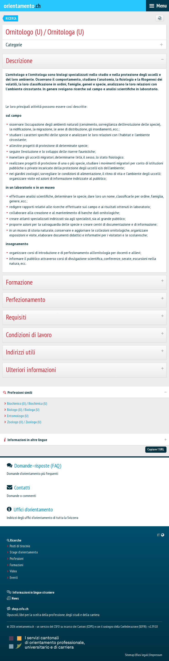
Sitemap (129, 655)
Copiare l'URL (155, 449)
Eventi (14, 578)
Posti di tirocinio (20, 546)
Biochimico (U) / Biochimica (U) (27, 403)
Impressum (156, 655)
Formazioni (16, 565)
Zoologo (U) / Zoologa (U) (24, 422)
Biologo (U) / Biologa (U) (23, 409)
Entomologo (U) (18, 416)
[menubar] (157, 5)
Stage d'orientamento (24, 552)
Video (13, 571)
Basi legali (142, 655)
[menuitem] (161, 535)
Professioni (16, 559)
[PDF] (160, 18)
